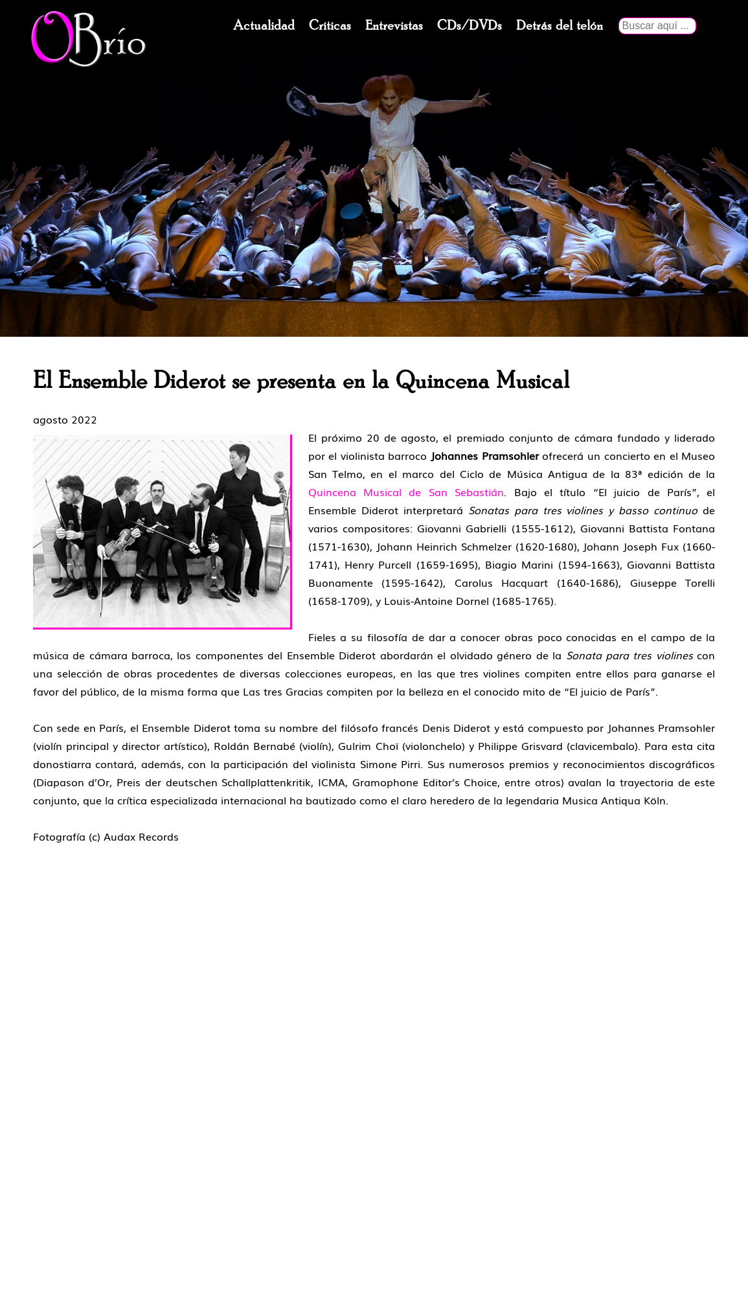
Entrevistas (394, 26)
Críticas (330, 26)
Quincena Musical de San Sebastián (406, 491)
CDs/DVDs (469, 26)
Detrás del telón (559, 26)
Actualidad (264, 26)
